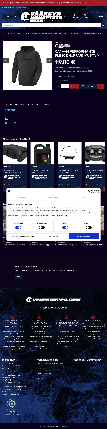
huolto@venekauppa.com (11, 382)
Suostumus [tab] (22, 197)
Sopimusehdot (42, 371)
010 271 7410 (6, 368)
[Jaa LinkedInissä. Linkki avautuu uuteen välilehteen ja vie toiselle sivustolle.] (16, 123)
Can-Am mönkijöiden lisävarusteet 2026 (71, 68)
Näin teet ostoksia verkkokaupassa (50, 363)
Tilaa (18, 277)
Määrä (57, 86)
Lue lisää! (85, 3)
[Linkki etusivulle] (41, 16)
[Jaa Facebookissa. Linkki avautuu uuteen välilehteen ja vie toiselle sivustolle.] (7, 123)
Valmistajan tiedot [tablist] (15, 105)
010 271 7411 (6, 392)
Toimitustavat (42, 366)
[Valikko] (99, 16)
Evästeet (40, 376)
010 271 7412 (6, 380)
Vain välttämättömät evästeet (23, 236)
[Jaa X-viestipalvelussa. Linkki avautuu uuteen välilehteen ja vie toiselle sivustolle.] (11, 123)
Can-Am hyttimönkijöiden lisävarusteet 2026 (73, 71)
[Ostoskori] (85, 16)
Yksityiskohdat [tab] (53, 197)
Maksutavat (41, 368)
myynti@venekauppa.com (11, 371)
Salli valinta (53, 236)
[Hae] (51, 25)
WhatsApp (8, 242)
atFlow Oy (63, 426)
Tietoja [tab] (84, 197)
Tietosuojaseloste (44, 373)
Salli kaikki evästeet (84, 236)
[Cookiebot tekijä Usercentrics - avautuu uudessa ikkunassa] (90, 191)
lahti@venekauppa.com (10, 394)
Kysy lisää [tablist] (33, 105)
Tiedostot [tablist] (46, 105)
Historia (40, 378)
